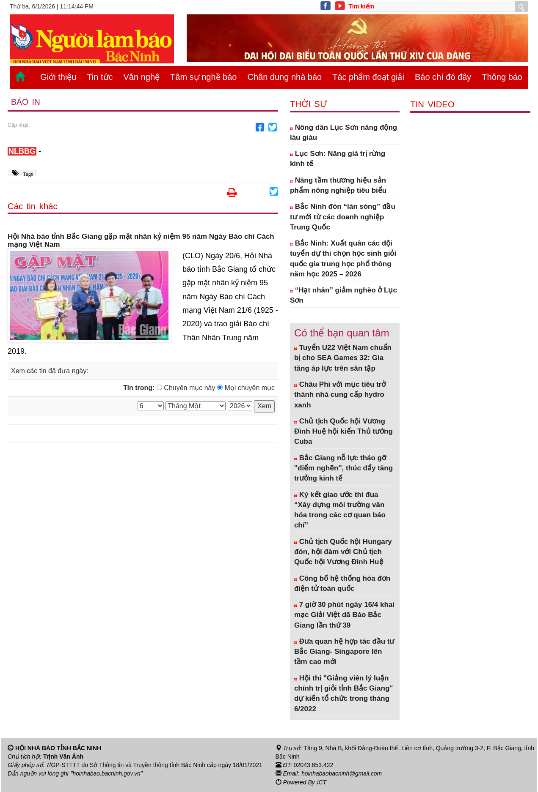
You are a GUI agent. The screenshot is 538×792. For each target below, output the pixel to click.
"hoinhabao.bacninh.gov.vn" (107, 773)
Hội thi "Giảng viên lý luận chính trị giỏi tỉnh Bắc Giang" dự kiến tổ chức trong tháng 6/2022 (343, 693)
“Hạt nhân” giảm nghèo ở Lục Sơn (343, 295)
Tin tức (100, 77)
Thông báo (502, 77)
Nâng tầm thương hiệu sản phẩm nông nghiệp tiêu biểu (338, 185)
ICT (322, 781)
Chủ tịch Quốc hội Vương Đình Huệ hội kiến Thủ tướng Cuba (343, 431)
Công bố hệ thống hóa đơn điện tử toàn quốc (342, 583)
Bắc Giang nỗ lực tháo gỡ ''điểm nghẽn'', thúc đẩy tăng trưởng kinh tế (343, 468)
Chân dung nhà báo (284, 77)
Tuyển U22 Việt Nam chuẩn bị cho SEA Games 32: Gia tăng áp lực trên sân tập (343, 358)
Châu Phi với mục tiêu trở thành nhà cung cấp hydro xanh (340, 394)
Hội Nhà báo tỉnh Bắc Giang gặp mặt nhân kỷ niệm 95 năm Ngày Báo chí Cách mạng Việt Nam (141, 241)
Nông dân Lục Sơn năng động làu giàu (343, 132)
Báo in (25, 102)
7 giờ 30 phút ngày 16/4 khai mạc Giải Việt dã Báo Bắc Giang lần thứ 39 (344, 615)
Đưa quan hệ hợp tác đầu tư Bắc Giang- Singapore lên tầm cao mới (344, 651)
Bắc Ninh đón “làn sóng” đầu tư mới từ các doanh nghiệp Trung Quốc (342, 216)
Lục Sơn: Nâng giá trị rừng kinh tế (337, 159)
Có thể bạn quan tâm (341, 333)
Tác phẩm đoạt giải (368, 77)
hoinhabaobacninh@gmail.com (342, 773)
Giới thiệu (58, 77)
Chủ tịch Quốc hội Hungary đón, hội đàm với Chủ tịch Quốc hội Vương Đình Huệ (343, 552)
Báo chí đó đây (443, 77)
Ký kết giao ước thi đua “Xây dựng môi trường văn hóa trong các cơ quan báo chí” (340, 510)
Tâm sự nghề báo (203, 77)
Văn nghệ (142, 77)
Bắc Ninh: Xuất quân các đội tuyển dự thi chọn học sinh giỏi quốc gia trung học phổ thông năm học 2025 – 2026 (343, 258)
